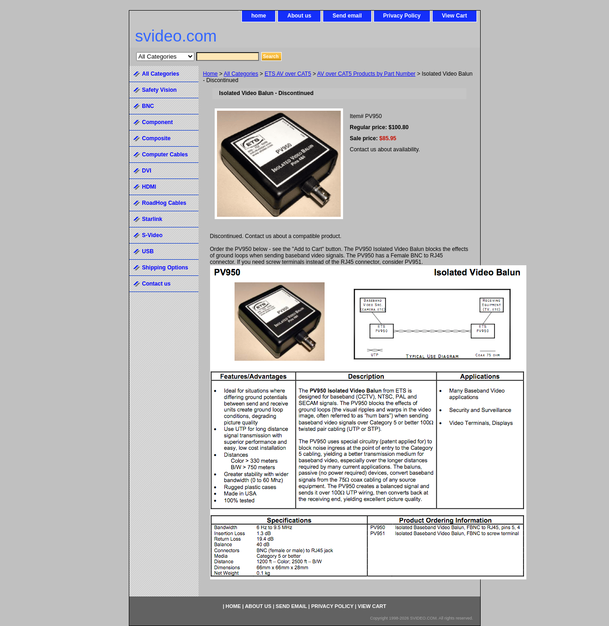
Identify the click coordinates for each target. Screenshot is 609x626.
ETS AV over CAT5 (288, 74)
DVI (146, 170)
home (258, 15)
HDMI (149, 187)
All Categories (241, 74)
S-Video (152, 235)
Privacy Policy (402, 15)
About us (299, 15)
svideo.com (176, 36)
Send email (347, 15)
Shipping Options (165, 267)
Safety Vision (159, 90)
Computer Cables (165, 154)
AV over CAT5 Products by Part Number (366, 74)
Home (210, 74)
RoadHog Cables (164, 203)
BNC (148, 106)
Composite (156, 138)
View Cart (454, 15)
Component (157, 122)
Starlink (152, 219)
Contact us (156, 283)
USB (148, 251)
